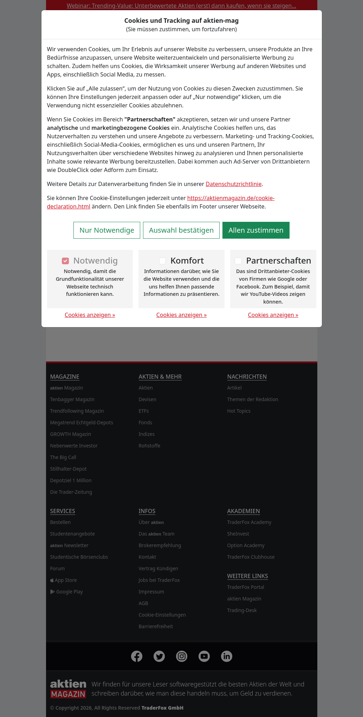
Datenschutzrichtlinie (233, 184)
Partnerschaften (278, 260)
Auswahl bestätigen (181, 230)
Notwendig (95, 260)
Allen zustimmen (256, 230)
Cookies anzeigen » (90, 315)
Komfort (187, 260)
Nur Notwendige (106, 230)
